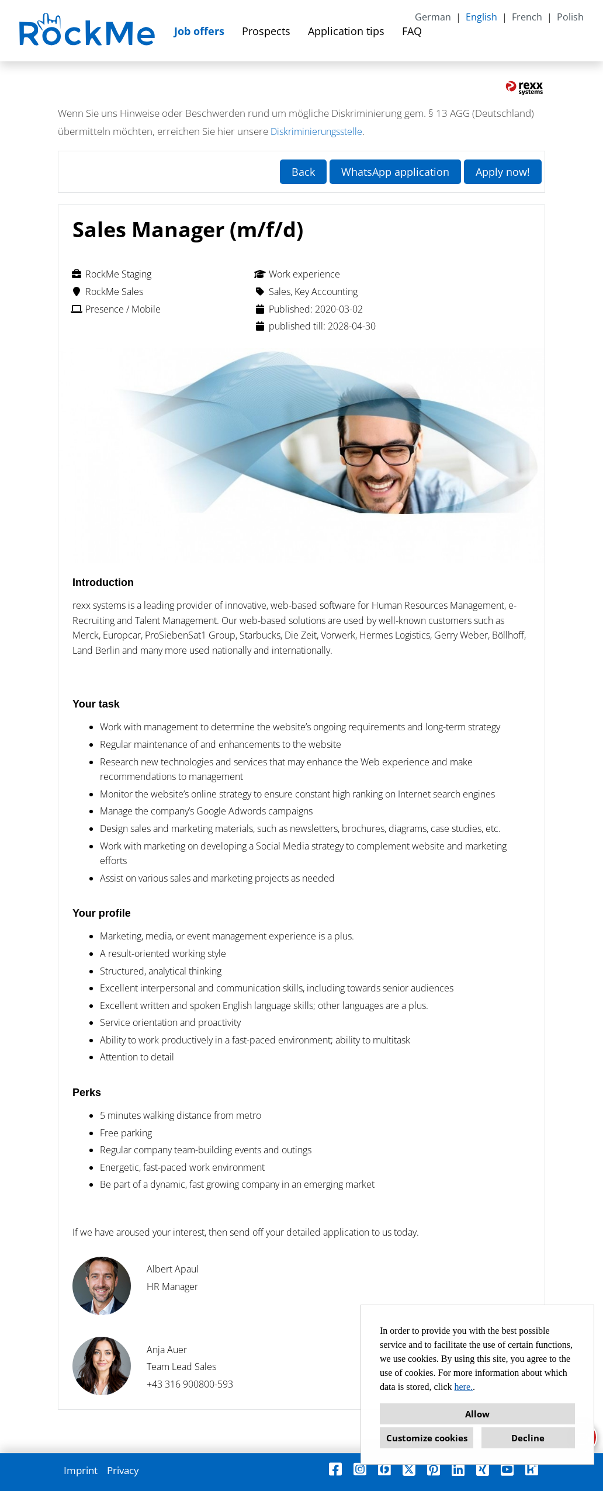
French (527, 17)
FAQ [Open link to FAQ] (412, 31)
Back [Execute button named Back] (303, 172)
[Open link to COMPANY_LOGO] (88, 30)
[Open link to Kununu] (531, 1469)
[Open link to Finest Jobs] (384, 1469)
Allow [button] (477, 1414)
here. (464, 1387)
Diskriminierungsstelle (316, 131)
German (433, 17)
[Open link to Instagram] (360, 1469)
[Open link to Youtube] (507, 1469)
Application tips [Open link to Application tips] (346, 31)
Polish (570, 17)
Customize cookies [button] (426, 1438)
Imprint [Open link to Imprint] (81, 1470)
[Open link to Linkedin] (458, 1469)
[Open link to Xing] (482, 1469)
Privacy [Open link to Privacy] (123, 1470)
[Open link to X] (409, 1469)
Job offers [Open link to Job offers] (199, 31)
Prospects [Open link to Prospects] (266, 31)
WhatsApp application (395, 172)
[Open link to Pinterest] (433, 1469)
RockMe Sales (107, 291)
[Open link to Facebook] (335, 1469)
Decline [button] (528, 1438)
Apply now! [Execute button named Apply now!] (503, 172)
